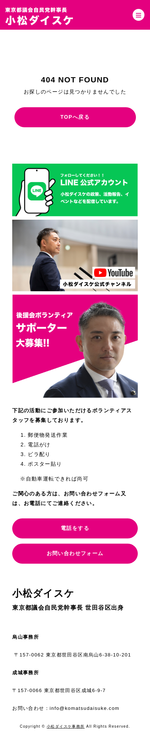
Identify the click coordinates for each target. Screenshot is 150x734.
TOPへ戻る (75, 117)
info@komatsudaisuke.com (84, 708)
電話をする (75, 528)
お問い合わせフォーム (75, 553)
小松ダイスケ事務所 (66, 726)
